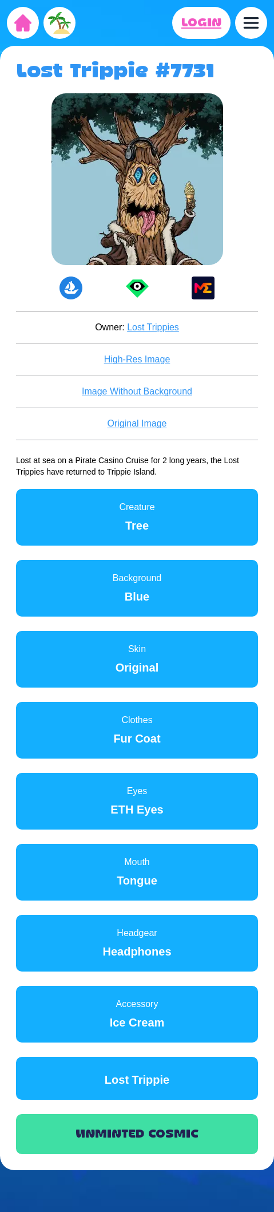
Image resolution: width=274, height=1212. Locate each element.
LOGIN (201, 23)
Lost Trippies (153, 327)
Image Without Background (137, 391)
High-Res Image (137, 359)
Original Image (136, 423)
